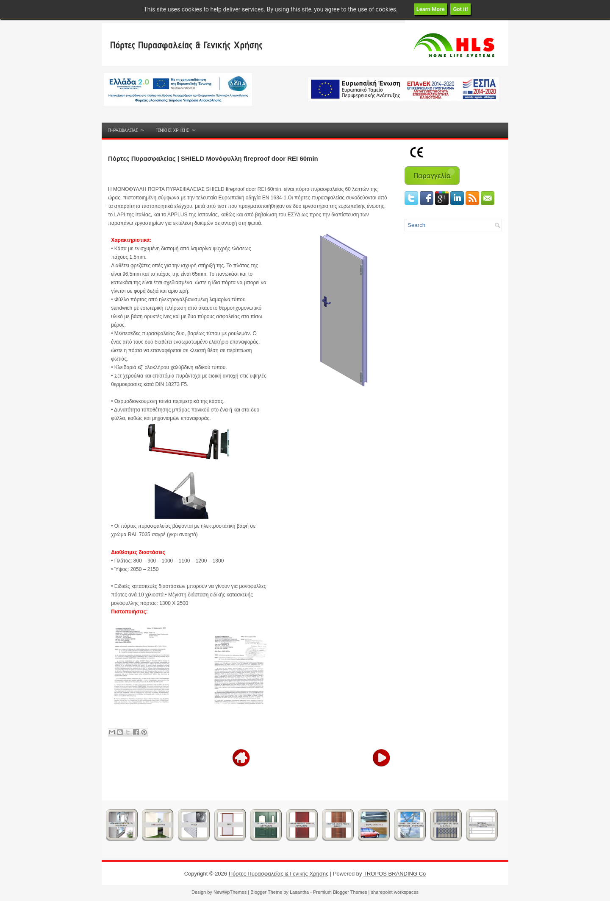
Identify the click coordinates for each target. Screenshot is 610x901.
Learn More (430, 9)
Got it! (460, 9)
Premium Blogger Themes (340, 892)
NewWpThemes (230, 892)
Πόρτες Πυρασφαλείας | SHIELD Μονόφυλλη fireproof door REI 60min (213, 158)
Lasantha (299, 892)
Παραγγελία (432, 175)
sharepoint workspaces (395, 892)
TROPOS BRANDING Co (394, 873)
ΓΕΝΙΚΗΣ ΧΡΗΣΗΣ (178, 128)
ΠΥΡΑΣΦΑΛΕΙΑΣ (129, 128)
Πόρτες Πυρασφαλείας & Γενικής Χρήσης (186, 45)
